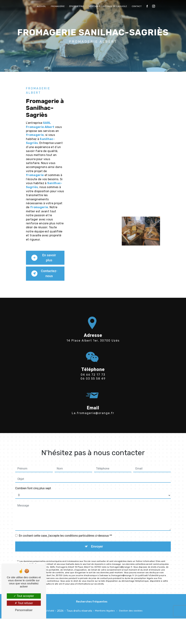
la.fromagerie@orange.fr (93, 404)
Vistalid (50, 611)
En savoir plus (44, 257)
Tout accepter (24, 595)
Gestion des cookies (130, 611)
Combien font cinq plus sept (33, 479)
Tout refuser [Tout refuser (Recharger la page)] (24, 603)
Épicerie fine (76, 6)
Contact (137, 6)
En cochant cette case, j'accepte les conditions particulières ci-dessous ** (65, 526)
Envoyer (97, 537)
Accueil (41, 6)
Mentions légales (105, 611)
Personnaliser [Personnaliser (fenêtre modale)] (24, 610)
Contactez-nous (44, 273)
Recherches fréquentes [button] (91, 602)
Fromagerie (58, 6)
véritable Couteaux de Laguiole (108, 6)
